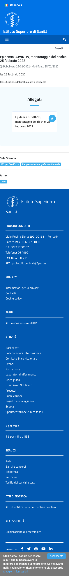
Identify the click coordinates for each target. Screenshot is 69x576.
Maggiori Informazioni (15, 571)
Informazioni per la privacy (22, 288)
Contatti (11, 293)
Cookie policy (14, 298)
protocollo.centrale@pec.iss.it (30, 263)
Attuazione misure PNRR (21, 323)
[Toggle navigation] (7, 39)
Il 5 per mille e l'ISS (17, 436)
